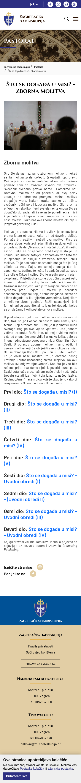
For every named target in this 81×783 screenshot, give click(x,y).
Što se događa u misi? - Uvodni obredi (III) (40, 514)
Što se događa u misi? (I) (50, 392)
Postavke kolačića (31, 768)
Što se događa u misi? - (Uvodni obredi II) (40, 496)
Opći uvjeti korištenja (40, 652)
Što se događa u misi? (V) (40, 460)
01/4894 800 (43, 702)
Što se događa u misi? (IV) (40, 442)
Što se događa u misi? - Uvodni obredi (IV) (40, 532)
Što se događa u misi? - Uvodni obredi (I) (40, 478)
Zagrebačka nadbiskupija (32, 19)
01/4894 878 (43, 738)
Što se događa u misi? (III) (40, 424)
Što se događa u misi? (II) (40, 407)
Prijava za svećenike (40, 663)
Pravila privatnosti (40, 646)
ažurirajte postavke (60, 768)
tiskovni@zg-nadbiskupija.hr (40, 744)
